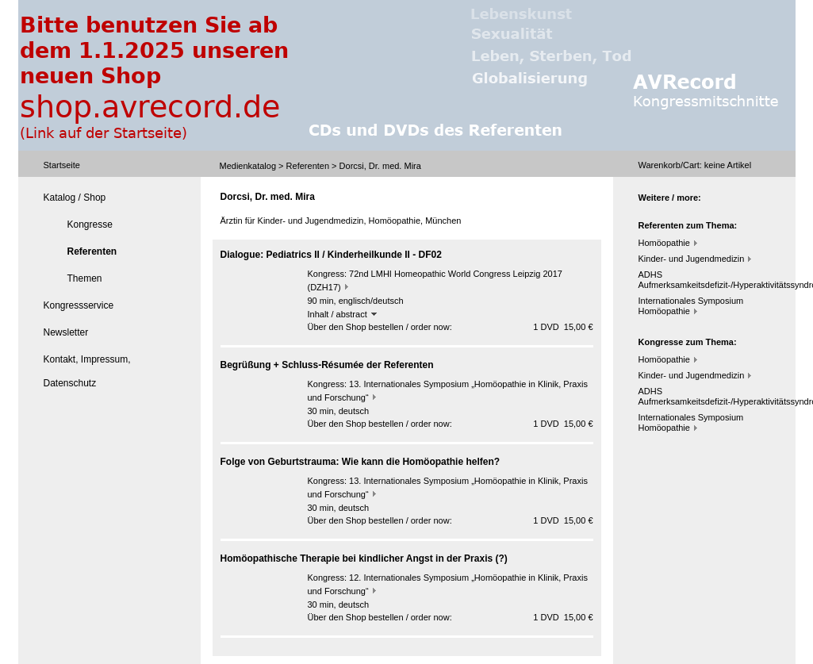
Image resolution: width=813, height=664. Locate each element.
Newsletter (66, 332)
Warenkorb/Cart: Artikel (695, 165)
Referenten (307, 166)
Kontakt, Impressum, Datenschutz (87, 371)
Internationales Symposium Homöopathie (691, 306)
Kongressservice (79, 305)
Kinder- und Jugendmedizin (692, 258)
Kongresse (90, 224)
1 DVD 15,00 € (562, 327)
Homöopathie (664, 243)
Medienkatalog (248, 166)
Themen (84, 278)
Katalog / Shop (75, 197)
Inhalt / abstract (342, 314)
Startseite (62, 165)
